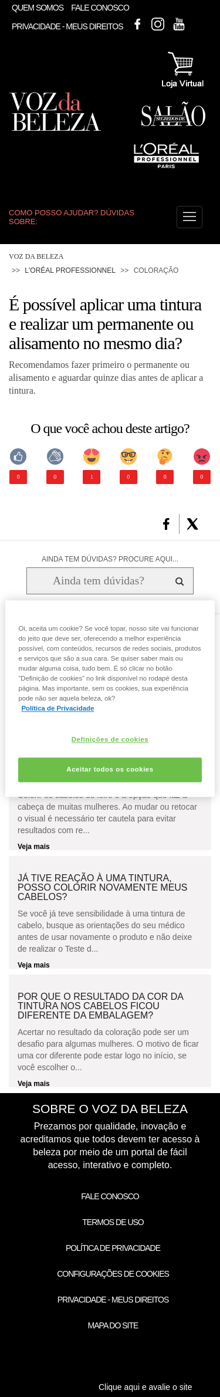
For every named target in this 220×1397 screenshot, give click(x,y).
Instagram (157, 24)
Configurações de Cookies (113, 1273)
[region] (109, 698)
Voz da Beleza (36, 256)
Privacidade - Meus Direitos (67, 27)
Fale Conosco (99, 7)
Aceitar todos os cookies (109, 769)
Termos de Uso (112, 1222)
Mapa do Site (113, 1325)
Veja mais (34, 846)
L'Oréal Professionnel (70, 270)
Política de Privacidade (113, 1248)
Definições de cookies (110, 739)
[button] (189, 217)
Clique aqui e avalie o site (145, 1387)
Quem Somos (37, 7)
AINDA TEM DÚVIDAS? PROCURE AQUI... (110, 559)
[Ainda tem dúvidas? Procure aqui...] (98, 580)
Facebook (137, 24)
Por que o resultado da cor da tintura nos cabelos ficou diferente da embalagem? (100, 1006)
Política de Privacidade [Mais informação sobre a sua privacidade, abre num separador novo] (57, 708)
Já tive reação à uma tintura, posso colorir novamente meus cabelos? (103, 888)
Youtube (178, 24)
